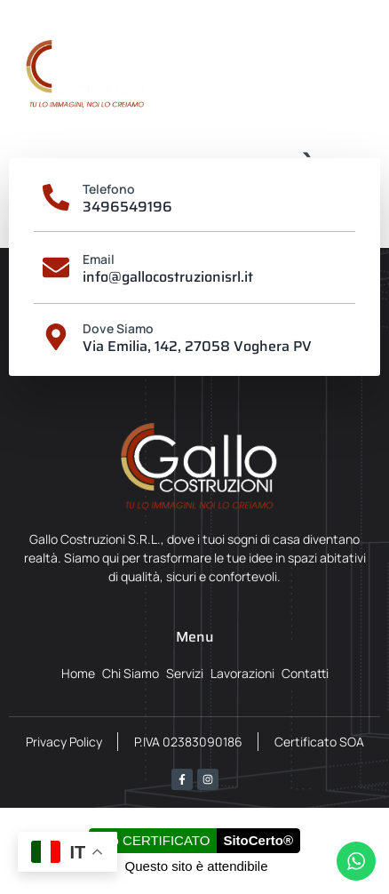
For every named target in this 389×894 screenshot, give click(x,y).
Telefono (109, 188)
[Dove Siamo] (56, 336)
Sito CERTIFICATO (153, 840)
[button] (360, 74)
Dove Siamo (118, 328)
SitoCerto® (258, 840)
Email (99, 259)
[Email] (56, 267)
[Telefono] (56, 197)
